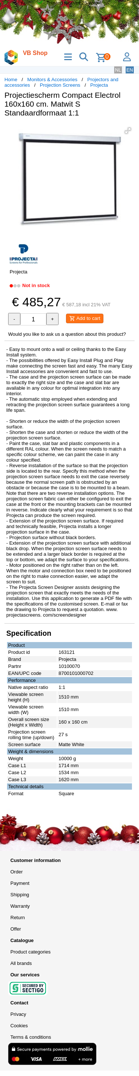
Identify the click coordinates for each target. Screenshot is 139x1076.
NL (118, 70)
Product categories (30, 952)
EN (129, 70)
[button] (128, 131)
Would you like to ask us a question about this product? (67, 334)
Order (16, 872)
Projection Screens (60, 85)
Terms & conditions (30, 1037)
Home (10, 79)
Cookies (19, 1025)
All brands (21, 963)
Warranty (20, 906)
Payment (19, 883)
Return (17, 917)
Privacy (18, 1014)
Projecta (99, 85)
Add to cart (84, 318)
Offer (15, 929)
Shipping (19, 894)
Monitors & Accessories (52, 79)
